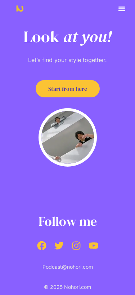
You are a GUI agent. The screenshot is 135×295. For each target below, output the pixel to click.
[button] (121, 8)
